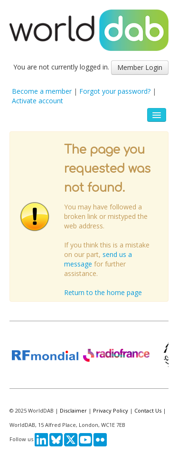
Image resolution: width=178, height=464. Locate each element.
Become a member (42, 91)
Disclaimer (73, 410)
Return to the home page (103, 292)
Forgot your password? (114, 91)
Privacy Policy (110, 410)
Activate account (37, 100)
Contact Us (147, 410)
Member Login (139, 67)
